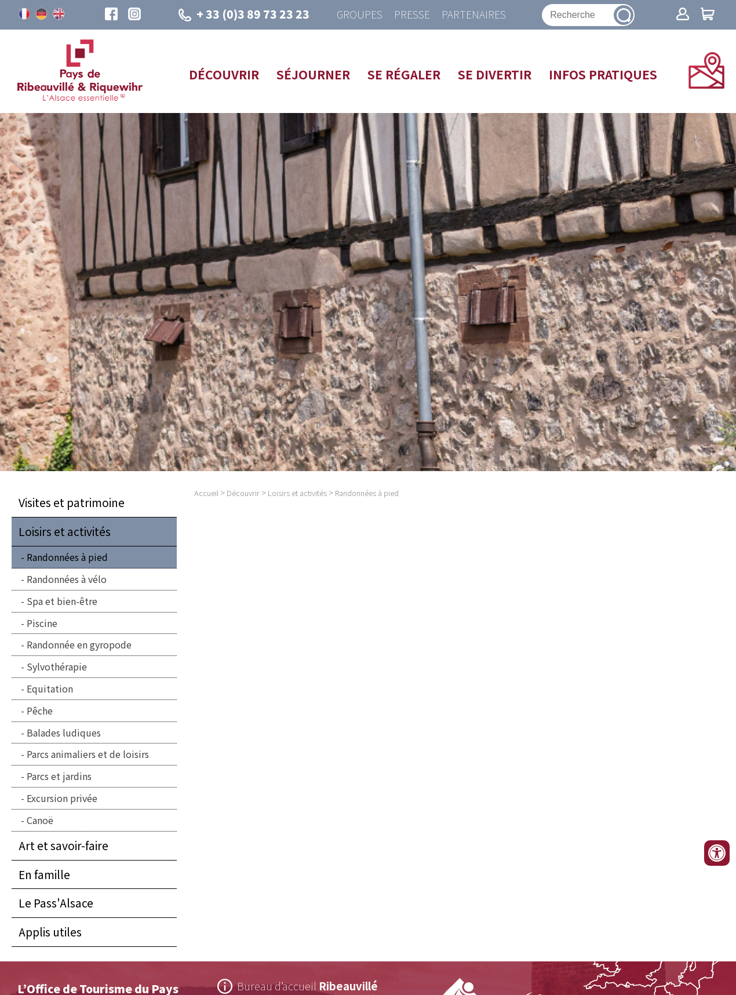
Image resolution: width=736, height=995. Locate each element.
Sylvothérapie (57, 667)
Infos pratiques (603, 74)
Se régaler (403, 74)
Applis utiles (50, 932)
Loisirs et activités (65, 532)
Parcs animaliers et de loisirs (88, 754)
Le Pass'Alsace (56, 903)
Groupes (359, 14)
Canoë (40, 820)
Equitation (50, 688)
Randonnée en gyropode (79, 645)
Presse (412, 14)
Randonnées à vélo (67, 579)
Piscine (42, 623)
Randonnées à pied (67, 557)
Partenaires (474, 14)
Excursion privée (62, 798)
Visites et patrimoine (72, 503)
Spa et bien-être (62, 601)
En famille (44, 874)
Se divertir (494, 74)
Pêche (40, 710)
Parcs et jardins (59, 776)
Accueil (206, 493)
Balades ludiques (64, 732)
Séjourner (313, 74)
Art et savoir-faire (63, 845)
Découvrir (224, 74)
